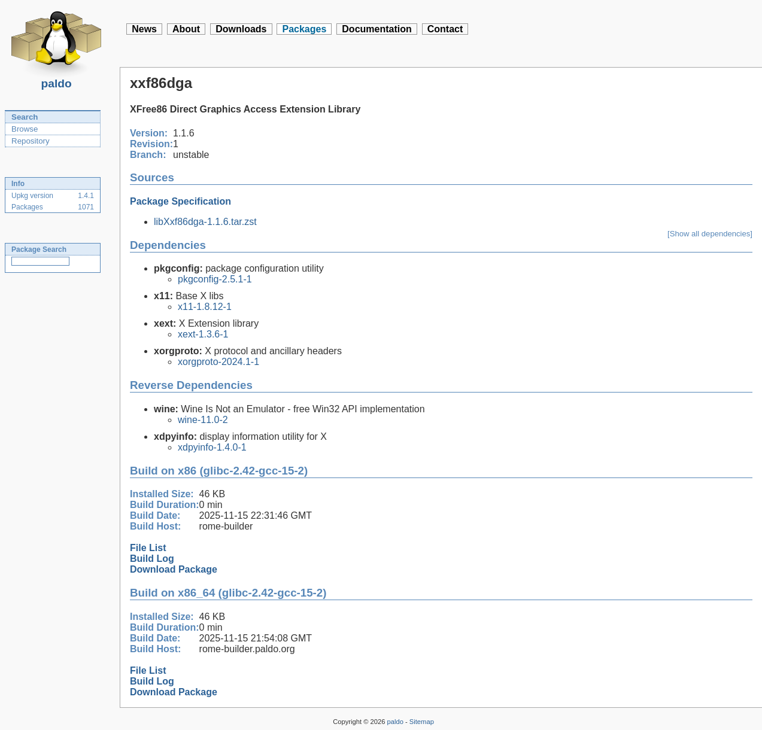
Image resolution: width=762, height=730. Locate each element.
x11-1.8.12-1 (205, 307)
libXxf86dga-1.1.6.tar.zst (205, 222)
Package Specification (180, 201)
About (186, 29)
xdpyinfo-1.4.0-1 (212, 447)
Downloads (240, 29)
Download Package (173, 569)
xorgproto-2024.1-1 (218, 362)
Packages (304, 29)
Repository (30, 140)
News (144, 29)
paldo (56, 80)
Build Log (152, 558)
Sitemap (421, 721)
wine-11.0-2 (203, 420)
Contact (445, 29)
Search (24, 116)
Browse (24, 128)
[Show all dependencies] (709, 233)
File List (148, 548)
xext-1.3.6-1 (203, 334)
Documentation (376, 29)
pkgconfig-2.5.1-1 (215, 279)
